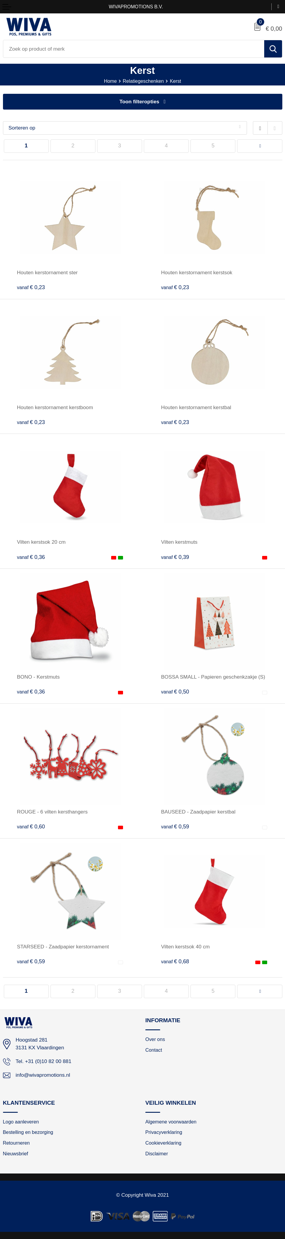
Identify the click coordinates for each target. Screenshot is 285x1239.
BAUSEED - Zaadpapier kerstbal (198, 812)
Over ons (155, 1039)
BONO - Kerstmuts (38, 677)
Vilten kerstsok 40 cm (185, 947)
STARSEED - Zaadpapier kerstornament (63, 947)
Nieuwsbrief (15, 1153)
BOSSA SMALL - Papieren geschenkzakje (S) (213, 677)
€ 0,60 (31, 827)
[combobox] (133, 48)
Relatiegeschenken (143, 81)
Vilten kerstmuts (179, 542)
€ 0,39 (175, 557)
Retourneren (16, 1143)
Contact (153, 1050)
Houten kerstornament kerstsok (196, 272)
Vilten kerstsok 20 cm (41, 542)
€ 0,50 (175, 692)
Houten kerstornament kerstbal (196, 407)
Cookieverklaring (163, 1143)
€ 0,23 (31, 287)
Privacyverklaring (163, 1132)
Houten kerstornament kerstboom (55, 407)
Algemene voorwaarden (170, 1121)
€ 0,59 (175, 827)
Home (110, 81)
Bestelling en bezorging (28, 1132)
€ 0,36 (31, 557)
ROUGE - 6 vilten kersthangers (52, 812)
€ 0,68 (175, 961)
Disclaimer (156, 1153)
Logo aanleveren (21, 1121)
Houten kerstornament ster (47, 272)
